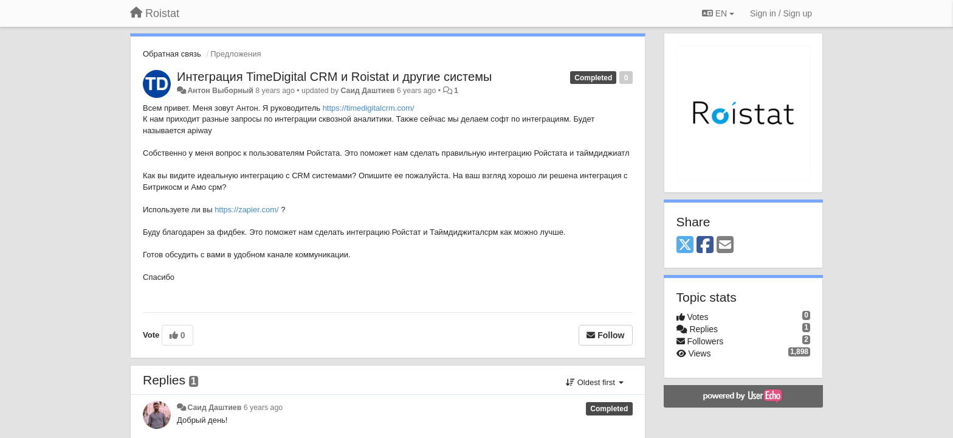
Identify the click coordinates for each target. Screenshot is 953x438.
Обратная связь (172, 53)
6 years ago (263, 407)
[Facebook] (705, 245)
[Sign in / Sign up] (781, 13)
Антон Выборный (220, 90)
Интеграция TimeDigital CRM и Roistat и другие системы (334, 76)
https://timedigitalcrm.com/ (369, 108)
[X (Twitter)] (684, 245)
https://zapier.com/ (247, 209)
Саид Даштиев (368, 90)
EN (718, 13)
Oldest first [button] (594, 382)
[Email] (725, 245)
